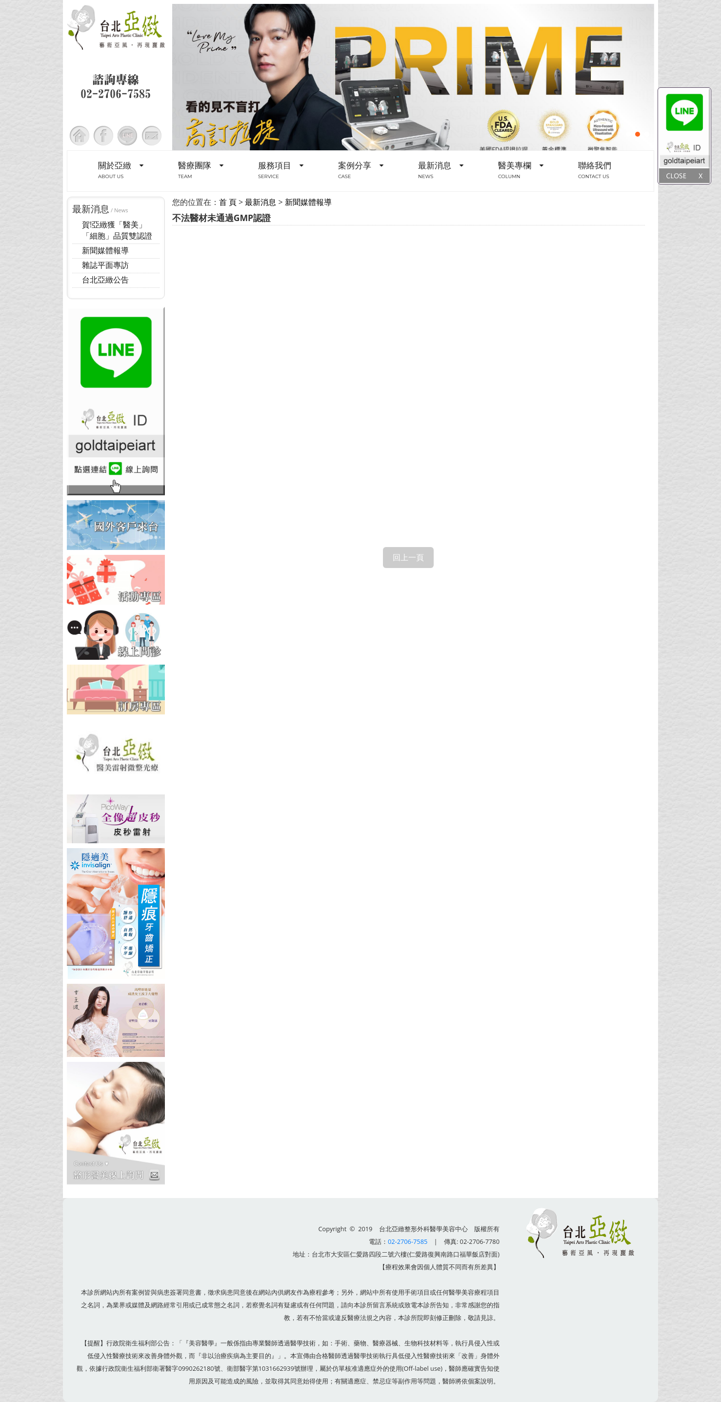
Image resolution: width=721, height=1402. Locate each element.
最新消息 (260, 202)
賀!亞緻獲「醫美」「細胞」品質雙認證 (117, 230)
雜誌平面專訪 (105, 265)
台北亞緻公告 (105, 279)
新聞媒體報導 (105, 250)
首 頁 (228, 202)
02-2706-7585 (407, 1241)
